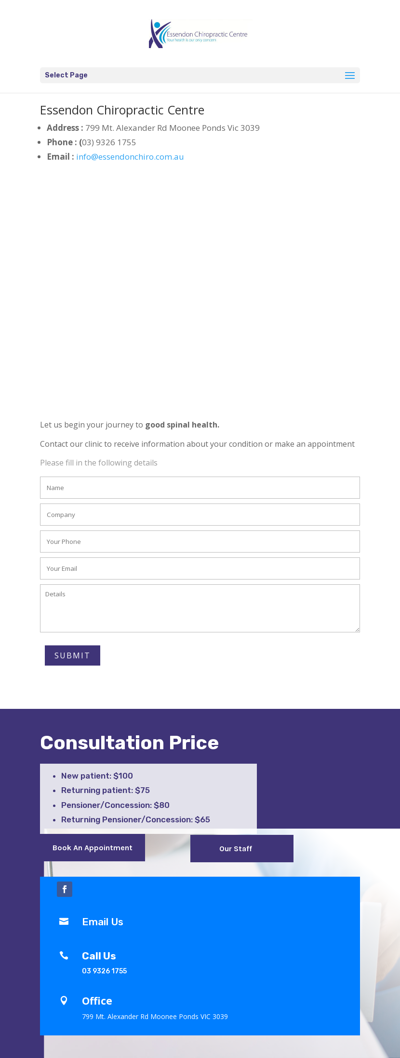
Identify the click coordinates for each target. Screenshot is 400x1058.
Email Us (102, 922)
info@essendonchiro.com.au (129, 156)
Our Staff (235, 848)
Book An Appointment (93, 847)
